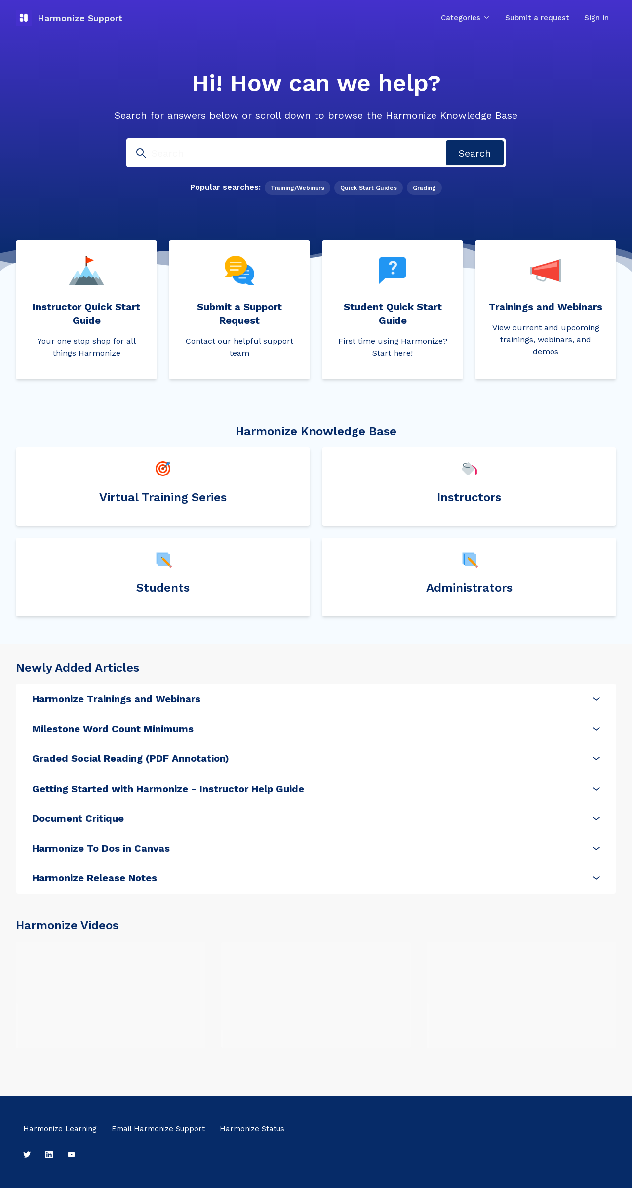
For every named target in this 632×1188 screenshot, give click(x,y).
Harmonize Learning (60, 1128)
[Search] (316, 152)
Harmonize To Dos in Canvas (316, 848)
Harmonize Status (252, 1128)
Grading (424, 187)
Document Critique (316, 818)
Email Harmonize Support (158, 1128)
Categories (465, 17)
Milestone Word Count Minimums (316, 729)
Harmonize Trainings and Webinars (316, 699)
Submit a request (537, 17)
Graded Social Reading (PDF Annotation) (316, 758)
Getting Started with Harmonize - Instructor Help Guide (316, 788)
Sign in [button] (596, 17)
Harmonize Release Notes (316, 878)
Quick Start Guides (368, 187)
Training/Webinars (297, 187)
